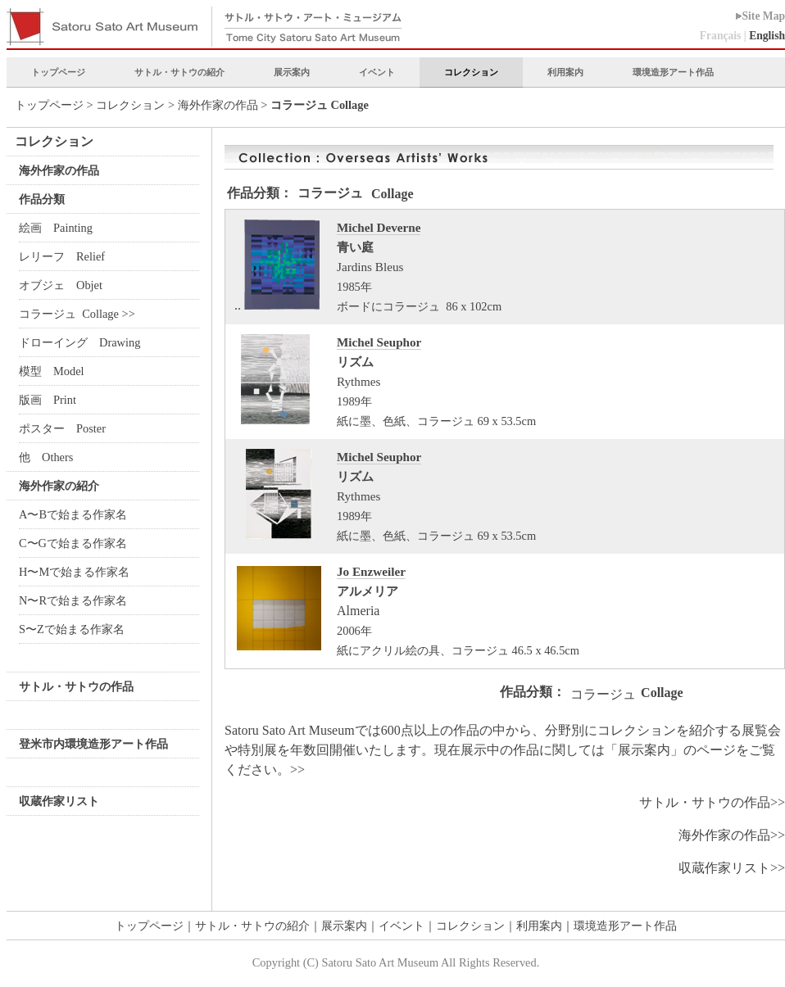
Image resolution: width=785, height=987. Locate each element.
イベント (377, 72)
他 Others (46, 457)
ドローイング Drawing (81, 342)
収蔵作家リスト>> (731, 868)
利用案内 (565, 72)
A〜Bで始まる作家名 (73, 514)
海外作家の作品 (218, 104)
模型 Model (51, 371)
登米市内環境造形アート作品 (93, 743)
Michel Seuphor (379, 342)
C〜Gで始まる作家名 (73, 543)
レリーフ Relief (62, 256)
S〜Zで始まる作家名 (72, 629)
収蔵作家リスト (59, 801)
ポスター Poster (62, 428)
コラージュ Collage (70, 313)
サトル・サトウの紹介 (179, 72)
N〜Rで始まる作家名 (73, 600)
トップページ (58, 72)
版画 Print (47, 399)
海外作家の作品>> (731, 835)
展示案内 (292, 72)
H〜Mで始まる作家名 (74, 571)
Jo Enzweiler (371, 571)
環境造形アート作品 (673, 72)
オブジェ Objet (60, 285)
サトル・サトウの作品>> (712, 802)
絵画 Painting (56, 227)
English (767, 35)
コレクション (471, 72)
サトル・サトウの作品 (76, 686)
